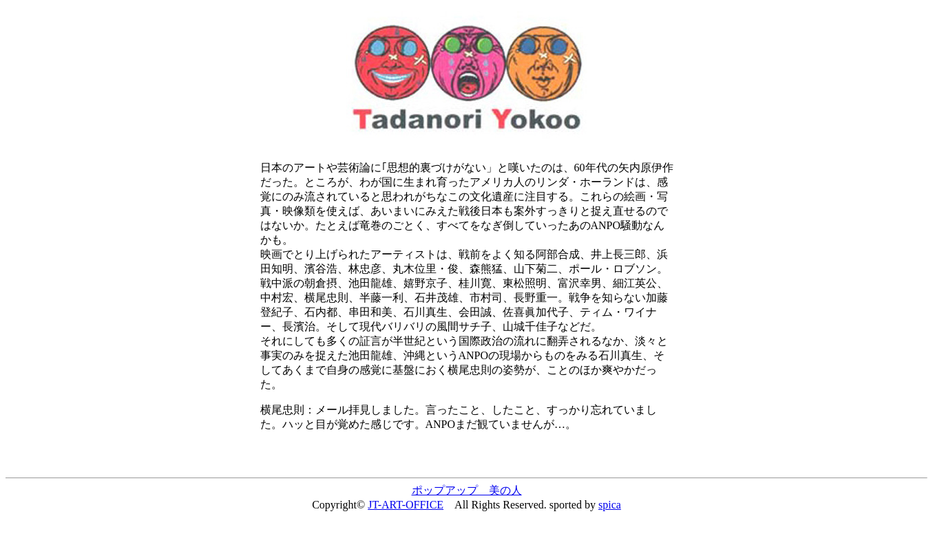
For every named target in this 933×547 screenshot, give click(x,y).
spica (609, 505)
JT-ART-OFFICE (405, 505)
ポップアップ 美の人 (467, 490)
